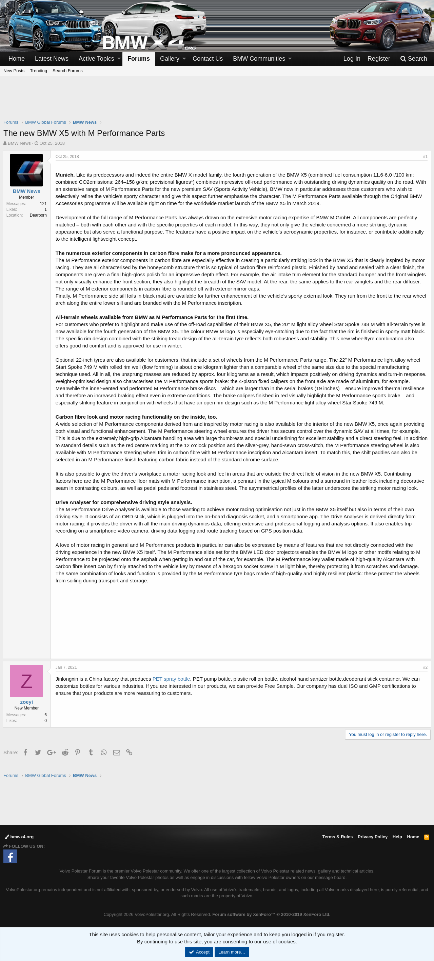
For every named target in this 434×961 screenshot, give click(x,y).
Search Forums (68, 70)
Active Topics (96, 58)
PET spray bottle (172, 686)
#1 (424, 156)
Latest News (51, 58)
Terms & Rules (337, 836)
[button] (119, 59)
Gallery (169, 58)
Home (16, 58)
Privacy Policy (373, 836)
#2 (424, 674)
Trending (38, 70)
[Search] (414, 59)
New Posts (13, 70)
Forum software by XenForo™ (271, 914)
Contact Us (208, 58)
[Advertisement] (217, 102)
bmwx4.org (19, 836)
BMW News (19, 143)
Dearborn (39, 215)
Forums (138, 58)
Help (397, 836)
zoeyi (27, 709)
